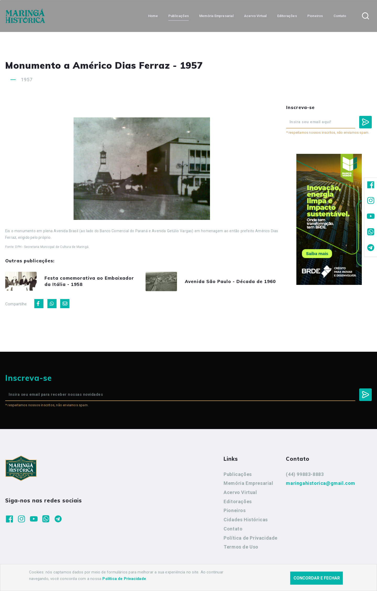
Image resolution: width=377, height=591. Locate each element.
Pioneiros (235, 510)
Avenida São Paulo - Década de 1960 (230, 281)
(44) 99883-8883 (305, 474)
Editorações (238, 501)
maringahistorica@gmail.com (320, 483)
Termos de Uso (241, 547)
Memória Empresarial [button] (216, 16)
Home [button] (153, 16)
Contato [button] (340, 16)
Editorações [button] (287, 16)
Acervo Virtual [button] (255, 16)
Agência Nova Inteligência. (163, 580)
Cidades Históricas (246, 519)
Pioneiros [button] (315, 16)
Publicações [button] (178, 16)
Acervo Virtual (240, 492)
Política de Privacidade (251, 538)
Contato (233, 529)
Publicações (238, 474)
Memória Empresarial (248, 483)
